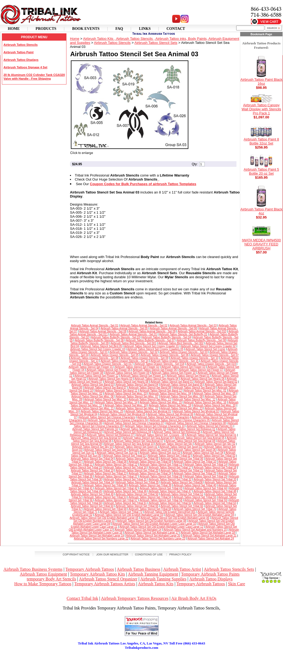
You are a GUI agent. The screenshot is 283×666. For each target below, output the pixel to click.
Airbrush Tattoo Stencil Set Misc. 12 (194, 399)
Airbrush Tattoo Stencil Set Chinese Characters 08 (196, 423)
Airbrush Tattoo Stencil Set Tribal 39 (150, 485)
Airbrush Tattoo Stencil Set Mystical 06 (170, 414)
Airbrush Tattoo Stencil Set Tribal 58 (160, 500)
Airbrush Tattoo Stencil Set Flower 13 (143, 375)
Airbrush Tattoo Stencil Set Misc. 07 (137, 396)
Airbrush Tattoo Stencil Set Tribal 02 (169, 455)
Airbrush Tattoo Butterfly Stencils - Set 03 (115, 337)
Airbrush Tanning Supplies (163, 579)
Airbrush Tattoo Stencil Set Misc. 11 (150, 399)
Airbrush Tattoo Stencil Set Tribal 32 (170, 479)
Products (46, 29)
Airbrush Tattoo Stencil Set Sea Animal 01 (211, 435)
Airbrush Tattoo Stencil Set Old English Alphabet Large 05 (104, 517)
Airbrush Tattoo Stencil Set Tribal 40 (195, 485)
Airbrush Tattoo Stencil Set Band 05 (181, 384)
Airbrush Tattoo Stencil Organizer (108, 579)
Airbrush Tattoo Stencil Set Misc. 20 (214, 405)
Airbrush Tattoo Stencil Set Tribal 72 (121, 511)
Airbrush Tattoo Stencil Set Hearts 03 (110, 378)
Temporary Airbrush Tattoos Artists (104, 584)
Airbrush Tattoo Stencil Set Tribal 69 (150, 509)
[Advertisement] (141, 658)
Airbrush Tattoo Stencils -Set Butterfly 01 (183, 334)
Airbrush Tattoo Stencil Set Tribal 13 (160, 464)
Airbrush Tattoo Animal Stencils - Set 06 (173, 328)
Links (145, 29)
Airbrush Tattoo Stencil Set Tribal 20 (137, 470)
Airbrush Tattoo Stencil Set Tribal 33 (215, 479)
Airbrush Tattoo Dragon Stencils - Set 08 (94, 358)
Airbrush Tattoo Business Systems (32, 569)
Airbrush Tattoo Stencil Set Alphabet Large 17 (151, 532)
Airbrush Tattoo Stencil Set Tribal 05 (137, 458)
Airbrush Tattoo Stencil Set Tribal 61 (125, 503)
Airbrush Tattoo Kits (156, 584)
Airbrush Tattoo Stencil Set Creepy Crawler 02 (208, 346)
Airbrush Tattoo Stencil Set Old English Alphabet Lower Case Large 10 (154, 523)
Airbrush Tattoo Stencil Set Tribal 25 (195, 473)
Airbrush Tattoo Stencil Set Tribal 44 (205, 488)
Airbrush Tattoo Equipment (43, 574)
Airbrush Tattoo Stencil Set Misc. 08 (181, 396)
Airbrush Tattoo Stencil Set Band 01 (171, 381)
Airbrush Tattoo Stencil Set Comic (205, 349)
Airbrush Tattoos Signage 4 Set (25, 67)
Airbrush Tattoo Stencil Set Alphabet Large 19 (97, 535)
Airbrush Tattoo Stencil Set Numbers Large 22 (101, 538)
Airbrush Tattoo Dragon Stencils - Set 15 (175, 361)
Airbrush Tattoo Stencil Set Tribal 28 (160, 476)
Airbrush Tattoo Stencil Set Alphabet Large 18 (208, 532)
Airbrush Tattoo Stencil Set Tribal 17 (170, 467)
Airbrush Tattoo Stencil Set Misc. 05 (214, 393)
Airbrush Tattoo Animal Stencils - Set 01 (94, 325)
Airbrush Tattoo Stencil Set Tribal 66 (181, 506)
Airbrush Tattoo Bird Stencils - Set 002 (181, 343)
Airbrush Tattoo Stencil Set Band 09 (194, 387)
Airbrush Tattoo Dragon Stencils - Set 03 (184, 352)
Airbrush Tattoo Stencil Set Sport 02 (180, 446)
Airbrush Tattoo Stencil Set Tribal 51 (181, 494)
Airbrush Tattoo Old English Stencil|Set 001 (170, 511)
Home (14, 29)
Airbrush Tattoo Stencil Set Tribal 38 (105, 485)
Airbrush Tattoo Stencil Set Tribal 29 (205, 476)
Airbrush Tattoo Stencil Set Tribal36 (182, 482)
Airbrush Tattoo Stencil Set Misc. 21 (92, 408)
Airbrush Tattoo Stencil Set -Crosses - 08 (160, 435)
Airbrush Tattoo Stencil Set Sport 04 (105, 449)
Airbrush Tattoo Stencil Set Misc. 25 (102, 411)
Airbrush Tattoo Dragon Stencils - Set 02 (134, 352)
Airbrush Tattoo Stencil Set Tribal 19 (92, 470)
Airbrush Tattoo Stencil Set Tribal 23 (105, 473)
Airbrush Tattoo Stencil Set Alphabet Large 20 (153, 535)
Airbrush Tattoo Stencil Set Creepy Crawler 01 (151, 346)
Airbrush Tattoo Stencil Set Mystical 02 (196, 411)
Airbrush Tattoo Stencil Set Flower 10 (173, 372)
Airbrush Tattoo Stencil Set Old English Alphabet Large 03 (128, 514)
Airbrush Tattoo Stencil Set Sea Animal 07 (138, 440)
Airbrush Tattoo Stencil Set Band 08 (150, 387)
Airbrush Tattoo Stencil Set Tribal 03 (214, 455)
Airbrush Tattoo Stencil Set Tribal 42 (116, 488)
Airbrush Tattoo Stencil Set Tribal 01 (124, 455)
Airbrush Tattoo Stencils (20, 44)
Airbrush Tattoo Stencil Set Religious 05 (176, 432)
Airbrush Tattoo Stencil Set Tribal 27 (116, 476)
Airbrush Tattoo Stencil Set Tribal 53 (105, 497)
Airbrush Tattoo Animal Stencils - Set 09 (151, 331)
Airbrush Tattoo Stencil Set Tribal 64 (92, 506)
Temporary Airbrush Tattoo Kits (97, 574)
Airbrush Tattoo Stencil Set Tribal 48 (215, 491)
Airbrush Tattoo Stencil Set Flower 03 (183, 366)
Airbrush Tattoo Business (138, 569)
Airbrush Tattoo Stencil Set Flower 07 (201, 369)
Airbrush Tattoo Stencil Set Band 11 (116, 390)
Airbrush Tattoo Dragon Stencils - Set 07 (215, 355)
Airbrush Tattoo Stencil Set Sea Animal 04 (148, 437)
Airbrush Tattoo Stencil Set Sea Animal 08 (190, 440)
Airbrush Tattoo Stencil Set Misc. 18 (125, 405)
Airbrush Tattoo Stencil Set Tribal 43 (160, 488)
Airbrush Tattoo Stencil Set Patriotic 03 (143, 429)
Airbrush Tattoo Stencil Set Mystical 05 (122, 414)
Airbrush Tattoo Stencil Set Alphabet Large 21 (209, 535)
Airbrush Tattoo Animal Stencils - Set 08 (102, 331)
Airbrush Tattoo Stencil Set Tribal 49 (92, 494)
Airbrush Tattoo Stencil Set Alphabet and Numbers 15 (195, 529)
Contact (176, 29)
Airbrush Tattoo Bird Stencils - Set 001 (133, 343)
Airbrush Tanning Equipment (153, 574)
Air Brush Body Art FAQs (194, 598)
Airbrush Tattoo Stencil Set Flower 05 (108, 369)
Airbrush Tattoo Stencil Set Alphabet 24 (210, 538)
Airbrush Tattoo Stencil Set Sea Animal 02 (96, 437)
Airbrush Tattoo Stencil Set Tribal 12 (116, 464)
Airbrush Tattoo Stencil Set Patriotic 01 (209, 426)
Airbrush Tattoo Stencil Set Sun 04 (202, 452)
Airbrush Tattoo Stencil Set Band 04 (137, 384)
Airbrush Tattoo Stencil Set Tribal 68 (105, 509)
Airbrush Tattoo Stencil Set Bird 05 (101, 346)
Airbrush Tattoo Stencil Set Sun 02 (117, 452)
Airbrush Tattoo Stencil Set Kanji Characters (163, 417)
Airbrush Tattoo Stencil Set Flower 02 (137, 366)
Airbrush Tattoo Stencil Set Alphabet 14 (138, 529)
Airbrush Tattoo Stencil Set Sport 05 (150, 449)
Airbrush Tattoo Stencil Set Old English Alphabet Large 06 (174, 517)
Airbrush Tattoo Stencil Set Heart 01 (188, 375)
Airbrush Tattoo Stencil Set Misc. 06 (92, 396)
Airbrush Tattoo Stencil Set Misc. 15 (160, 402)
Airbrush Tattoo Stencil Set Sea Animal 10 (129, 443)
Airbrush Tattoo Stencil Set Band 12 (160, 390)
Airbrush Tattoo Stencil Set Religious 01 (191, 429)
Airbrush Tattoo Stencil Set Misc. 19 (170, 405)
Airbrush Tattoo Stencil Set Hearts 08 (126, 381)
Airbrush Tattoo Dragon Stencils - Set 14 (124, 361)
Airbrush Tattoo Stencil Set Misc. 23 (181, 408)
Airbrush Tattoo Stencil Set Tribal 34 (92, 482)
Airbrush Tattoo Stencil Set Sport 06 (194, 449)
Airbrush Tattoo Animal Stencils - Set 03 (193, 325)
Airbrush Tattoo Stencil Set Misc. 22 (137, 408)
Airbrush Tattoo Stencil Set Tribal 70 (195, 509)
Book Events (86, 29)
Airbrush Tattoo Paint (18, 52)
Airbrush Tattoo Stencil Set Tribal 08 (105, 461)
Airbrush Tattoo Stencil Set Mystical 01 (148, 411)
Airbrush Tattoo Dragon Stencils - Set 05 (115, 355)
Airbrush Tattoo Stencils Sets (229, 569)
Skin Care (236, 584)
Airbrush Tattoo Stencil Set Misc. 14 (116, 402)
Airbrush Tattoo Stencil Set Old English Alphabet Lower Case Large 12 (161, 526)
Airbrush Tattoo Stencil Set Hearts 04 (157, 378)
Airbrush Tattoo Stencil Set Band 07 (105, 387)
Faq (119, 29)
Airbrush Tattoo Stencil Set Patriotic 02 (95, 429)
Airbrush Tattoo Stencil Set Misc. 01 (205, 390)
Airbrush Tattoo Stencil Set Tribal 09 (150, 461)
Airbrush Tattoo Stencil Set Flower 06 (155, 369)
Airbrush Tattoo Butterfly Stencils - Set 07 (150, 340)
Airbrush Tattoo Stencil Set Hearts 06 (203, 378)
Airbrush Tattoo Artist (182, 569)
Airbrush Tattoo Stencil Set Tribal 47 (170, 491)
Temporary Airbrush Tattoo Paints (210, 574)
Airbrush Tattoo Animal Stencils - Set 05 (124, 328)
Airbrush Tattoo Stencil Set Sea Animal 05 (200, 437)
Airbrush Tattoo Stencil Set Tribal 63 (215, 503)
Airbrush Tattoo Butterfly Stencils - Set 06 (99, 340)
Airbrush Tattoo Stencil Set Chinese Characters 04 (118, 420)
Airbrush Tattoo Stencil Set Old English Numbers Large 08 (151, 520)
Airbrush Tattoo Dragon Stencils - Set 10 (194, 358)
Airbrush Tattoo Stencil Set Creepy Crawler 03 (97, 349)
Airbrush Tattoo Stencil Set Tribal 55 (195, 497)
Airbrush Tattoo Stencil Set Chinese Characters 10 (155, 426)
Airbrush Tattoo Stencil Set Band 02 (216, 381)
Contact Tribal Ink (82, 598)
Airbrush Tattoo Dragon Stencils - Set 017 (108, 363)
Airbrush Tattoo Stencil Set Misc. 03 (125, 393)
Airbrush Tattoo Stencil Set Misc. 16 (205, 402)
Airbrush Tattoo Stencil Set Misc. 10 (105, 399)
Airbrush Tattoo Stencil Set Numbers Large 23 (157, 538)
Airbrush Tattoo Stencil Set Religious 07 (110, 435)
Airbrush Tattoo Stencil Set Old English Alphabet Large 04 (199, 514)
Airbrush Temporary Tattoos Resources (134, 598)
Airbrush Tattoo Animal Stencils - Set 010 (202, 331)
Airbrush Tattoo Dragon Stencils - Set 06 (165, 355)
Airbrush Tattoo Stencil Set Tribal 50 (137, 494)
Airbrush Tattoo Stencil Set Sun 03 (159, 452)
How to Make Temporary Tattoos (42, 584)
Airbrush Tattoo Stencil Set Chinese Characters (107, 417)
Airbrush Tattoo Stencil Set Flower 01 (91, 366)
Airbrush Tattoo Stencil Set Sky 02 (215, 443)
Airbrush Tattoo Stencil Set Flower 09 (127, 372)
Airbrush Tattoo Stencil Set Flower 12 (96, 375)
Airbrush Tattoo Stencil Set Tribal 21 (181, 470)
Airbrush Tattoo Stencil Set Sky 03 (92, 446)
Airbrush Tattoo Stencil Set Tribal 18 (215, 467)
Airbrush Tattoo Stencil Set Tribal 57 (116, 500)
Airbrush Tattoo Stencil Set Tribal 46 (125, 491)
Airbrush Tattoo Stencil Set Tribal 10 (195, 461)
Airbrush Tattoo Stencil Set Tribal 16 (125, 467)
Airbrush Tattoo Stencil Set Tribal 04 (92, 458)
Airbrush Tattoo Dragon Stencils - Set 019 (211, 363)
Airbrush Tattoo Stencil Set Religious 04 (127, 432)
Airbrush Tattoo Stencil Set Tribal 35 (137, 482)
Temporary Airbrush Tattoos (89, 569)
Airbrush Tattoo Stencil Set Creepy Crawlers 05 (155, 349)
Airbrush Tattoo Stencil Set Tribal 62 (170, 503)
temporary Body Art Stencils (51, 579)
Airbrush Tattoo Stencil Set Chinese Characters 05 (180, 420)
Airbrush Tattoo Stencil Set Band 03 (92, 384)
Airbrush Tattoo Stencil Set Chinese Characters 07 (134, 423)
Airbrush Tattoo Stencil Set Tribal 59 (205, 500)
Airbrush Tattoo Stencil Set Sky (174, 443)
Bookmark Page (261, 34)
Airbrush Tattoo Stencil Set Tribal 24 (150, 473)
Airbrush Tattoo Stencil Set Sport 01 (136, 446)
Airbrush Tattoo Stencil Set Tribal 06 (181, 458)
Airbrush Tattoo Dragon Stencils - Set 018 (160, 363)
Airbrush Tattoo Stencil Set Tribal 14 (205, 464)
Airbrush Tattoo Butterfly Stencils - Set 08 (201, 340)
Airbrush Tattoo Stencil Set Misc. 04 (170, 393)
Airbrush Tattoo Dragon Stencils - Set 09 (144, 358)
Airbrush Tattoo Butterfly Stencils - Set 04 (166, 337)
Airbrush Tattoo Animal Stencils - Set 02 (143, 325)
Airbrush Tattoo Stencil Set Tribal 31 (125, 479)
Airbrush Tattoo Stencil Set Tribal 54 (150, 497)
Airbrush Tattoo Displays (20, 59)
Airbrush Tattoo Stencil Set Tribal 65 (137, 506)
